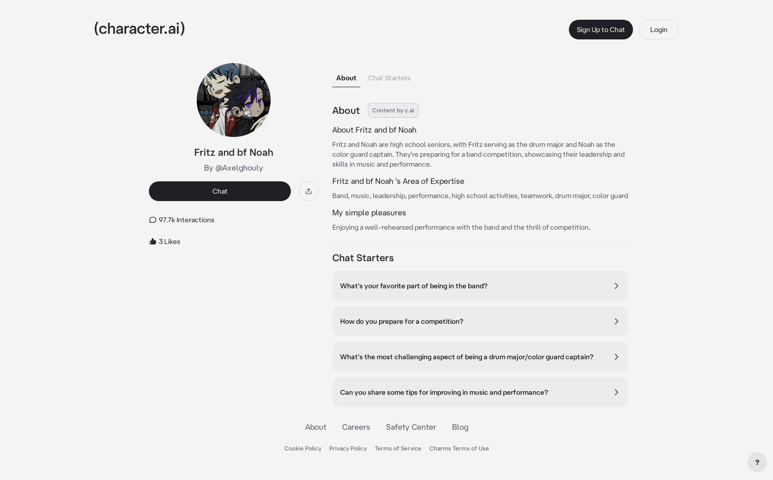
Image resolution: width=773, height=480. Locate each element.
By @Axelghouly (233, 167)
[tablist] (480, 75)
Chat (220, 191)
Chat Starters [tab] (389, 78)
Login (659, 30)
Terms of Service (398, 448)
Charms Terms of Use (459, 448)
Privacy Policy (348, 448)
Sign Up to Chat (601, 30)
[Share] (308, 191)
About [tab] (346, 78)
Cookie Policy (302, 448)
